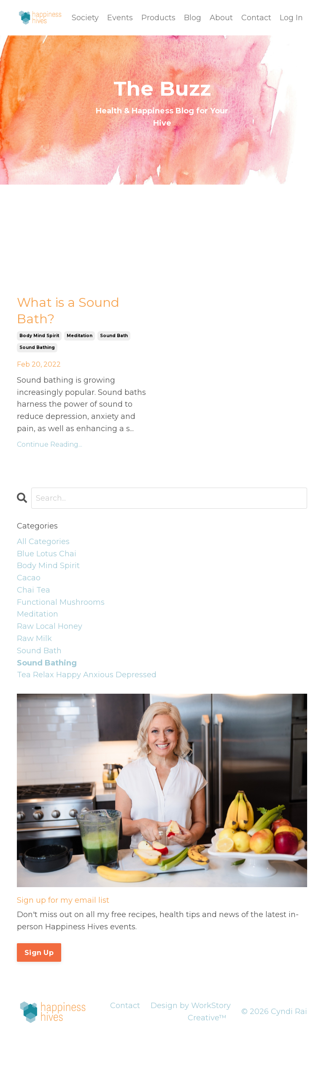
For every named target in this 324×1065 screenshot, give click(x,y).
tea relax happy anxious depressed (87, 674)
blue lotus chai (46, 553)
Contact (256, 17)
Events (120, 17)
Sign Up (39, 952)
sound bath (114, 335)
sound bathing (37, 347)
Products (158, 17)
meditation (79, 335)
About (221, 17)
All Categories (43, 541)
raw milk (34, 638)
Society (85, 17)
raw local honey (49, 626)
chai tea (33, 590)
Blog (192, 17)
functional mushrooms (61, 602)
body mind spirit (39, 335)
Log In (291, 17)
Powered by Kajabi (279, 1043)
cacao (28, 577)
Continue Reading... (49, 444)
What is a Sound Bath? (68, 311)
